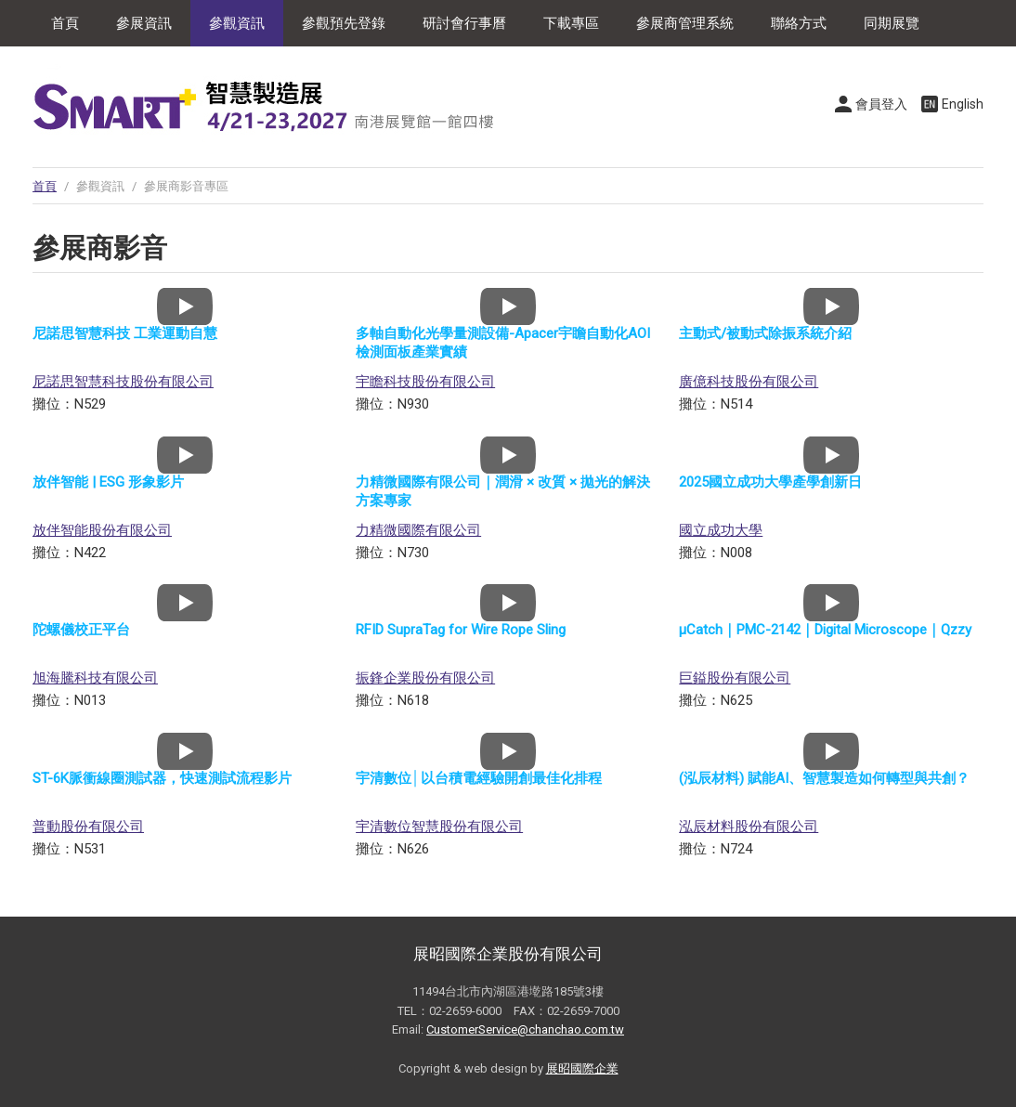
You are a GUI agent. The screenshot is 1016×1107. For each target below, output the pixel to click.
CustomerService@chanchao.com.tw (525, 1029)
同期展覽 (891, 23)
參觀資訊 (237, 23)
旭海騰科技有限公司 (95, 678)
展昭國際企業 (582, 1068)
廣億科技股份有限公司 (748, 381)
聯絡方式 (799, 23)
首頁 (65, 23)
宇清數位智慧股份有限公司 (439, 826)
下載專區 (571, 23)
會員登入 (881, 104)
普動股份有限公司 (88, 826)
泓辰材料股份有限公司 (748, 826)
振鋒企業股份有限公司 (425, 678)
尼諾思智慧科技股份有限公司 (123, 381)
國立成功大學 (720, 530)
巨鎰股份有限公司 (734, 678)
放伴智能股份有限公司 (102, 530)
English (962, 104)
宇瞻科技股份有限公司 (425, 381)
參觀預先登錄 (343, 23)
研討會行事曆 (464, 23)
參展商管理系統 (685, 23)
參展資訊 (144, 23)
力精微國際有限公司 (418, 530)
